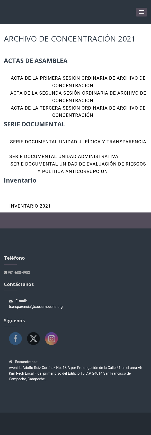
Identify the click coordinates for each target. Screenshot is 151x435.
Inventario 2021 (30, 206)
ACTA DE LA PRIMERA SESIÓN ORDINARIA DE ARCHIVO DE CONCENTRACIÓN (78, 81)
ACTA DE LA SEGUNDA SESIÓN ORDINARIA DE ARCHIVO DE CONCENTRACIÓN (77, 96)
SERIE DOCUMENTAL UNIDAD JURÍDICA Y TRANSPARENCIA (77, 141)
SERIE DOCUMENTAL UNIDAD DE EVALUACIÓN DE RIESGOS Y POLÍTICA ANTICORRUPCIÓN (77, 167)
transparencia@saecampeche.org (36, 307)
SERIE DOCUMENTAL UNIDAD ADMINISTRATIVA (64, 156)
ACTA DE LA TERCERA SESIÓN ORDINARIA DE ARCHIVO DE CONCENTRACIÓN (77, 111)
